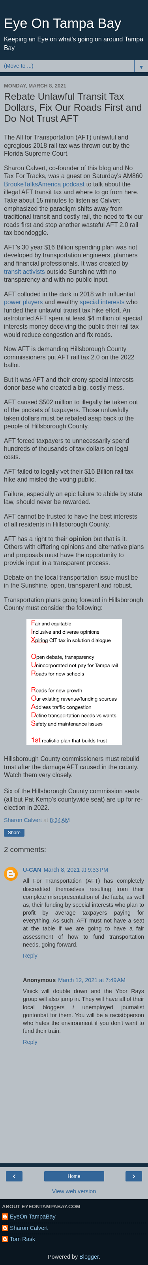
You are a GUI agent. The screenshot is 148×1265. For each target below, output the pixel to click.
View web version (74, 1191)
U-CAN (32, 870)
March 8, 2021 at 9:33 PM (75, 870)
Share (14, 832)
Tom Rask (22, 1239)
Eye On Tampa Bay (62, 23)
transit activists (24, 271)
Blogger (89, 1257)
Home (73, 1176)
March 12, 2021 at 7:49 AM (92, 980)
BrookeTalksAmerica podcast (44, 184)
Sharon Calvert (29, 1228)
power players (23, 302)
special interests (102, 302)
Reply (30, 955)
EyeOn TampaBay (33, 1216)
